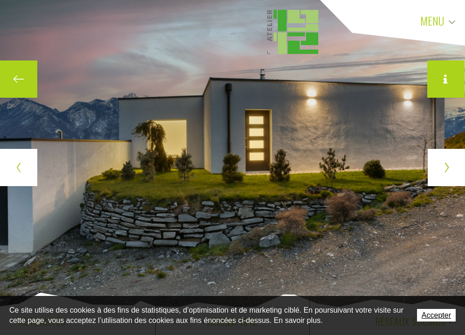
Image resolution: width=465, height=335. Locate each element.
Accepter (436, 315)
